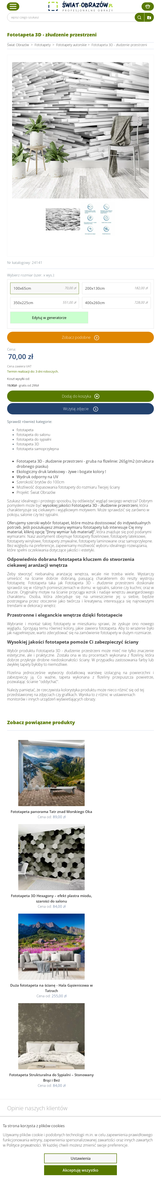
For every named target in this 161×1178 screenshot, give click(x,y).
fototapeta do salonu (33, 434)
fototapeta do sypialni (34, 438)
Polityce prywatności (24, 1145)
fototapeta (25, 429)
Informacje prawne (31, 1063)
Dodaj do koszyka (80, 395)
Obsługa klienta (28, 1051)
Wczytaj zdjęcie (76, 408)
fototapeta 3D (28, 443)
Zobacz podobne (76, 337)
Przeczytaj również (31, 1076)
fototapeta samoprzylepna (38, 448)
